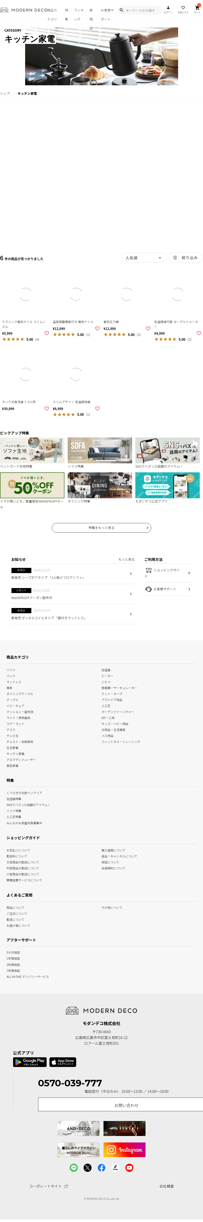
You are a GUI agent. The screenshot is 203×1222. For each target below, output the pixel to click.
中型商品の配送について (22, 867)
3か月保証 (13, 952)
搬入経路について (113, 849)
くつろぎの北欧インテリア (24, 792)
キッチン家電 (15, 753)
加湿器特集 (13, 798)
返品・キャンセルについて (119, 855)
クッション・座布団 (19, 711)
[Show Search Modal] (121, 10)
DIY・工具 (108, 717)
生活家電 (12, 747)
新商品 (91, 13)
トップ (5, 93)
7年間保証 (13, 970)
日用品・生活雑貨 (113, 729)
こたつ (106, 681)
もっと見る (126, 559)
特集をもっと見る (101, 527)
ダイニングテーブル (19, 693)
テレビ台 (12, 735)
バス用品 (107, 735)
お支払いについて (18, 849)
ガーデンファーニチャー (118, 711)
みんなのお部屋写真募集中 (24, 822)
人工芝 (106, 705)
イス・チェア (15, 705)
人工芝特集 (13, 816)
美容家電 (12, 765)
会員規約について (113, 867)
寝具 (9, 687)
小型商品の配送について (22, 873)
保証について (110, 861)
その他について (112, 907)
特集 (66, 13)
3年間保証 (13, 964)
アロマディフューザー (21, 759)
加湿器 (106, 669)
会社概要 (166, 1186)
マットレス (13, 681)
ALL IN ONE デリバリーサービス (27, 976)
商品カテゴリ (52, 13)
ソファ (10, 669)
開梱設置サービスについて (24, 879)
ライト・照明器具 (18, 717)
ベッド (10, 675)
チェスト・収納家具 (19, 741)
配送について (15, 919)
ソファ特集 (13, 810)
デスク (10, 729)
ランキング (79, 13)
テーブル (12, 699)
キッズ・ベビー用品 (115, 723)
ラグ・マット (15, 723)
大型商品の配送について (22, 861)
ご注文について (16, 913)
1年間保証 (13, 958)
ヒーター (107, 675)
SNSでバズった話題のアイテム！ (28, 804)
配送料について (16, 855)
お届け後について (18, 925)
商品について (15, 907)
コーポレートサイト (48, 1186)
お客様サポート (107, 13)
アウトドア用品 (112, 699)
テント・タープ (112, 693)
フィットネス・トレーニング (121, 741)
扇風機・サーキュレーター (119, 687)
